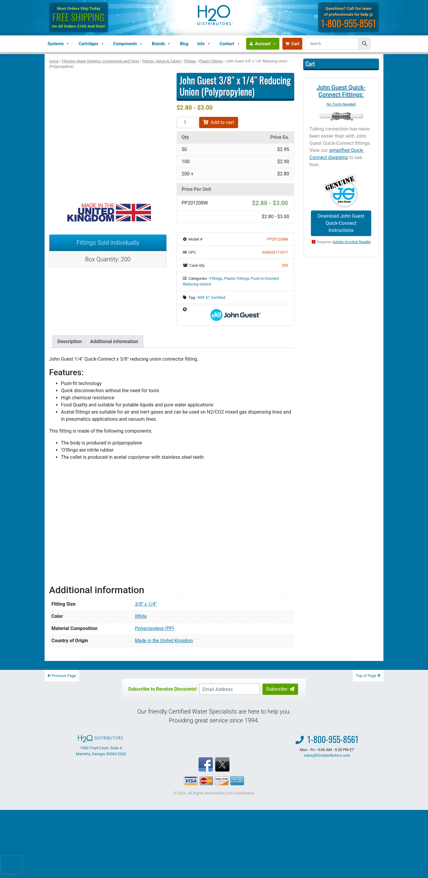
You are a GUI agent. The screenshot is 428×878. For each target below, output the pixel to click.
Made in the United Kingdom (164, 640)
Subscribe (280, 689)
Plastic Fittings (211, 61)
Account (265, 44)
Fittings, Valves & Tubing (161, 61)
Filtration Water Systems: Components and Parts (100, 61)
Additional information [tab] (114, 341)
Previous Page (62, 675)
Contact (230, 44)
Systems (59, 44)
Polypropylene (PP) (154, 628)
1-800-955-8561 (348, 23)
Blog (184, 43)
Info (204, 44)
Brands (161, 44)
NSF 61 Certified (211, 297)
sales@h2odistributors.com (327, 755)
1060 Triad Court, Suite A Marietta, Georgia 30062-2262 (101, 745)
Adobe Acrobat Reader (352, 242)
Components (128, 44)
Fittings (190, 61)
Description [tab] (69, 341)
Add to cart (218, 122)
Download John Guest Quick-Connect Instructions (341, 223)
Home (54, 61)
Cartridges (91, 44)
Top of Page (368, 675)
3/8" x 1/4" (146, 604)
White (141, 616)
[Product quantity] (187, 122)
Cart (292, 43)
